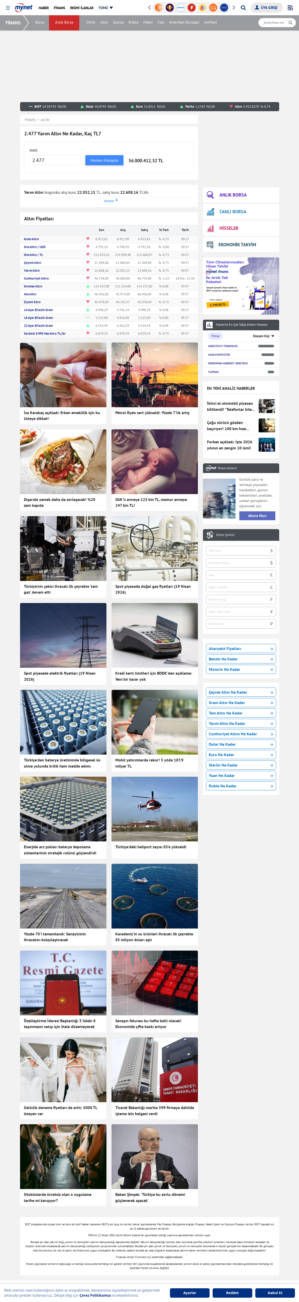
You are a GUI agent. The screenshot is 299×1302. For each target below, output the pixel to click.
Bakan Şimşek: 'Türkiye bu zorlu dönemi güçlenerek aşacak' (150, 1197)
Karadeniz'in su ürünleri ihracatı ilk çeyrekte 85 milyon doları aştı (154, 936)
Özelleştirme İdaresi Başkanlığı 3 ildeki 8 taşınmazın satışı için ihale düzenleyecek (60, 1023)
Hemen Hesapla (104, 160)
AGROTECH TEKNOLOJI (223, 346)
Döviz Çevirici (225, 535)
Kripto (134, 23)
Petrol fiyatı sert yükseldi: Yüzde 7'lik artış (152, 412)
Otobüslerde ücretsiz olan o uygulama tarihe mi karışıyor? (57, 1197)
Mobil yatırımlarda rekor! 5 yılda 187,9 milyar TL (149, 763)
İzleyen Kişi (261, 336)
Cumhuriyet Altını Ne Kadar (241, 733)
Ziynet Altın (32, 302)
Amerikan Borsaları (185, 23)
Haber (148, 23)
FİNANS (13, 23)
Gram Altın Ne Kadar (241, 702)
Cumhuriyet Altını (36, 278)
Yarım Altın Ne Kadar (241, 723)
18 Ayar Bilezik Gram (38, 318)
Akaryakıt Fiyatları (241, 648)
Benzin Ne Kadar (241, 658)
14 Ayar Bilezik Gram (38, 310)
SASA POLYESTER (219, 354)
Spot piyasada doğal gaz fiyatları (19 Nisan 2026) (153, 589)
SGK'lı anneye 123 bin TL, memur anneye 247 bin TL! (151, 502)
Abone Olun (257, 515)
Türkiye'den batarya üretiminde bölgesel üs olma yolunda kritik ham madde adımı (62, 763)
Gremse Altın (33, 286)
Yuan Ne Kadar (241, 775)
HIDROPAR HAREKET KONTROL (228, 363)
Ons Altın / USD (34, 247)
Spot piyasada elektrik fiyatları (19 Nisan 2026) (60, 676)
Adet (33, 150)
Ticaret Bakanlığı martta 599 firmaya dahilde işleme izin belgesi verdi (154, 1110)
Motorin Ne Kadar (241, 669)
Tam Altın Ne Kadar (241, 712)
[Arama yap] (243, 7)
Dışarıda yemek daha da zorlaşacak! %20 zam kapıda (59, 502)
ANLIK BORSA (227, 195)
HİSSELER (223, 228)
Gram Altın (31, 239)
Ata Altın (30, 294)
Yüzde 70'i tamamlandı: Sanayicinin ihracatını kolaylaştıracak (55, 936)
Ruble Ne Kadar (241, 785)
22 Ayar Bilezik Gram (38, 325)
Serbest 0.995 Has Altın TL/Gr (45, 333)
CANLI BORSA (226, 212)
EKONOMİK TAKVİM (231, 244)
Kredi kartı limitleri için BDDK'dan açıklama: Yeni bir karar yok (153, 676)
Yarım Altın (32, 270)
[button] (8, 8)
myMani (211, 23)
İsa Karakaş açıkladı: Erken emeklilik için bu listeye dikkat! (62, 415)
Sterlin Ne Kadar (241, 765)
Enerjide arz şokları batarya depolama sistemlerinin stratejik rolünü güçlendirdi (60, 849)
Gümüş (118, 23)
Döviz (91, 23)
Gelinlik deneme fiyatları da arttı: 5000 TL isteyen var (60, 1110)
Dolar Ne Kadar (241, 744)
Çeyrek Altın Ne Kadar (241, 692)
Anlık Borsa (65, 23)
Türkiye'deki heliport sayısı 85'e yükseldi (150, 846)
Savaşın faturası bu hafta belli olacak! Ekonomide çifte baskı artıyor (148, 1023)
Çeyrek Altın (32, 263)
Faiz (161, 23)
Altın (104, 23)
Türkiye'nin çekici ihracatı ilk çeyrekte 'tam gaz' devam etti (61, 589)
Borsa (40, 23)
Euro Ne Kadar (241, 754)
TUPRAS (213, 372)
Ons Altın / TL (33, 255)
